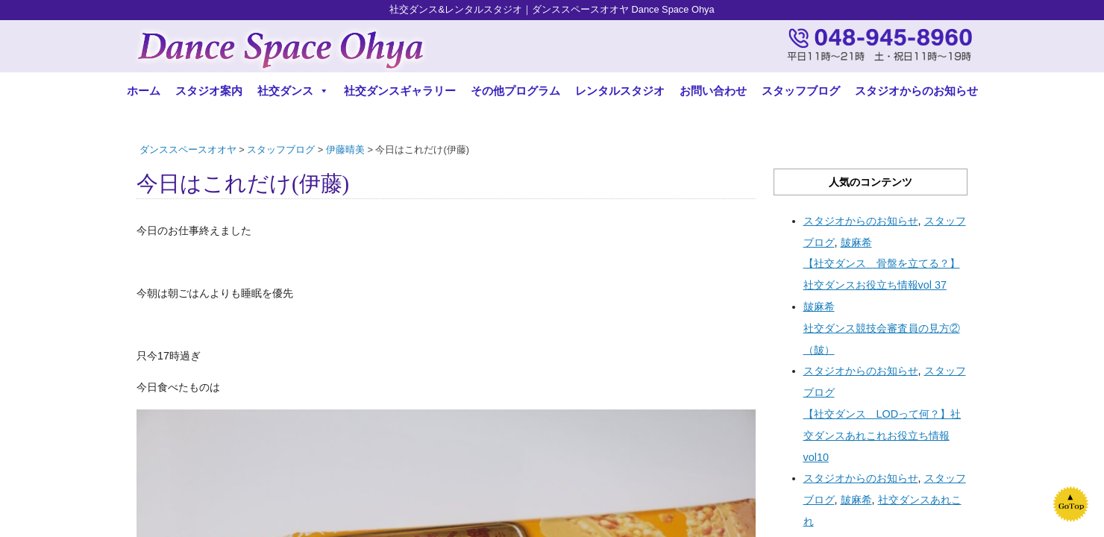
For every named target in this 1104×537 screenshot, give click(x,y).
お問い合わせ (713, 90)
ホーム (143, 90)
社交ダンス (293, 90)
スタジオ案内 (208, 90)
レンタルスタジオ (620, 90)
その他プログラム (515, 90)
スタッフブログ (801, 90)
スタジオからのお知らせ (916, 90)
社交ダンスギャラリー (400, 90)
